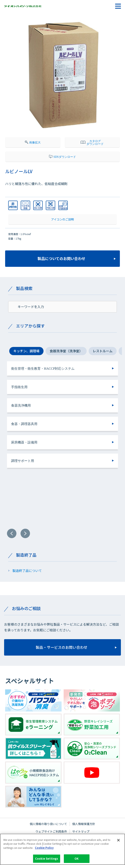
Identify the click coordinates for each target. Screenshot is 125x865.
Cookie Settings (46, 859)
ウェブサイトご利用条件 (51, 831)
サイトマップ (80, 831)
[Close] (118, 840)
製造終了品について (27, 570)
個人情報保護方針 (83, 824)
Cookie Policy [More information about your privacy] (44, 848)
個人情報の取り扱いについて (48, 824)
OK (77, 859)
